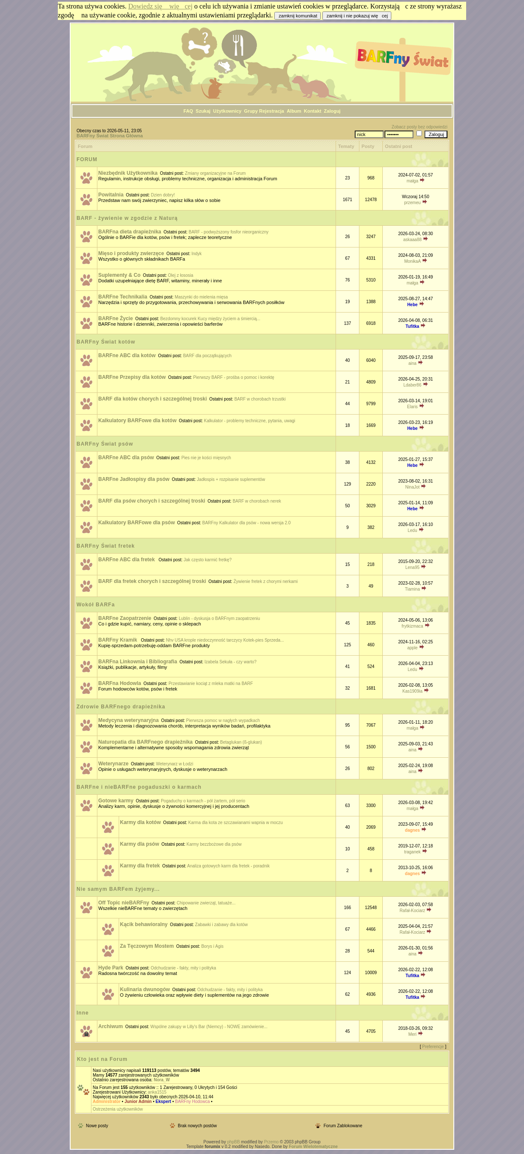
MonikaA (412, 261)
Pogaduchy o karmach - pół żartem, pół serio (203, 801)
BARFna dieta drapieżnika (129, 232)
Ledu (412, 530)
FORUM (87, 159)
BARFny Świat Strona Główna (110, 135)
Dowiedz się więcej (160, 6)
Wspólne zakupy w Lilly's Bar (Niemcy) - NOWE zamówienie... (209, 1026)
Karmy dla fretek (140, 866)
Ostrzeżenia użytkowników (118, 1109)
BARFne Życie (115, 318)
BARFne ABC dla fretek (127, 560)
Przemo (271, 1142)
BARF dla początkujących (207, 355)
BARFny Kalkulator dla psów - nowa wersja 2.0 (246, 522)
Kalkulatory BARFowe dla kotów (137, 421)
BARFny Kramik (118, 640)
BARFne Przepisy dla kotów (132, 377)
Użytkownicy (227, 111)
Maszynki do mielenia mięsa (201, 297)
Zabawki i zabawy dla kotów (221, 924)
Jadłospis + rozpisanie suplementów (231, 479)
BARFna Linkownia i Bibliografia (137, 662)
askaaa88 (412, 239)
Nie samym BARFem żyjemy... (118, 889)
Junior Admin (138, 1101)
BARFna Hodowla (119, 683)
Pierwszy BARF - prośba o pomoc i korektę (233, 377)
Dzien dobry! (163, 195)
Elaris (412, 406)
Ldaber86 (412, 385)
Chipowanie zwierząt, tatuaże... (206, 903)
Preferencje (433, 1046)
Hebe (412, 304)
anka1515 (157, 1092)
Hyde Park (110, 968)
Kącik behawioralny (144, 924)
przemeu (412, 202)
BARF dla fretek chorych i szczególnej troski (152, 581)
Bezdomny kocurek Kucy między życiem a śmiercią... (210, 318)
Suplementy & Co (119, 275)
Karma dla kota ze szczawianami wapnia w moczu (235, 822)
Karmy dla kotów (140, 822)
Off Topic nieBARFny (123, 903)
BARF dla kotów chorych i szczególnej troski (152, 399)
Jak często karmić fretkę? (208, 559)
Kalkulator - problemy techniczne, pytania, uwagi (250, 420)
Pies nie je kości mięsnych (206, 457)
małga (412, 181)
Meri (412, 1034)
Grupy (251, 111)
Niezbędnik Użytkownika (127, 173)
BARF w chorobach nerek (257, 501)
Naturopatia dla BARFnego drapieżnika (145, 742)
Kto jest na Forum (102, 1059)
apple (412, 647)
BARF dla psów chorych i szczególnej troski (151, 501)
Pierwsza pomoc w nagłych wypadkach (223, 720)
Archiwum (110, 1026)
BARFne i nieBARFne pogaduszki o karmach (139, 787)
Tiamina (412, 589)
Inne (83, 1013)
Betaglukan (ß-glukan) (241, 742)
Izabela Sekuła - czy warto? (230, 661)
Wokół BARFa (96, 605)
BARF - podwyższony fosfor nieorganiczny (229, 232)
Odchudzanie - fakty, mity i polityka (183, 968)
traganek (412, 852)
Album (294, 111)
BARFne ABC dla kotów (127, 355)
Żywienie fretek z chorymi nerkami (266, 581)
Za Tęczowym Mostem (147, 946)
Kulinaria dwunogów (145, 989)
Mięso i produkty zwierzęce (131, 253)
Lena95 (412, 567)
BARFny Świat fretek (106, 546)
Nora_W (162, 1079)
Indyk (196, 253)
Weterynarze (113, 764)
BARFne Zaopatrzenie (124, 618)
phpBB (233, 1142)
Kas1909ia (412, 691)
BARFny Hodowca (192, 1101)
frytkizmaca (412, 626)
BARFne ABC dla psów (126, 457)
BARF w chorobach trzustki (260, 399)
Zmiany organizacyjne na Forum (215, 173)
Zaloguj (332, 111)
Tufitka (412, 326)
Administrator (107, 1101)
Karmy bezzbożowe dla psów (214, 844)
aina (412, 363)
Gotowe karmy (116, 801)
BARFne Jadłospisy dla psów (133, 479)
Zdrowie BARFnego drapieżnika (121, 707)
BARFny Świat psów (105, 444)
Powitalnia (110, 195)
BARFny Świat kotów (106, 342)
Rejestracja (271, 111)
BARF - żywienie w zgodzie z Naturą (127, 218)
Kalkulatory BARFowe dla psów (136, 523)
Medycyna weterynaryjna (128, 720)
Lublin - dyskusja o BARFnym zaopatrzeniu (219, 618)
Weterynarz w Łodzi (175, 764)
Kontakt (312, 111)
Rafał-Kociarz (412, 910)
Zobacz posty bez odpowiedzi (419, 127)
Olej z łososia (180, 275)
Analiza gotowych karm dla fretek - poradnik (228, 866)
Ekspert (163, 1101)
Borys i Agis (212, 946)
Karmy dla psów (139, 844)
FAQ (188, 111)
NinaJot (412, 487)
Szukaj (203, 111)
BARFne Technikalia (122, 297)
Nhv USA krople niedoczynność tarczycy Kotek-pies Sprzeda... (225, 640)
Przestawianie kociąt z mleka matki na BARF (210, 683)
